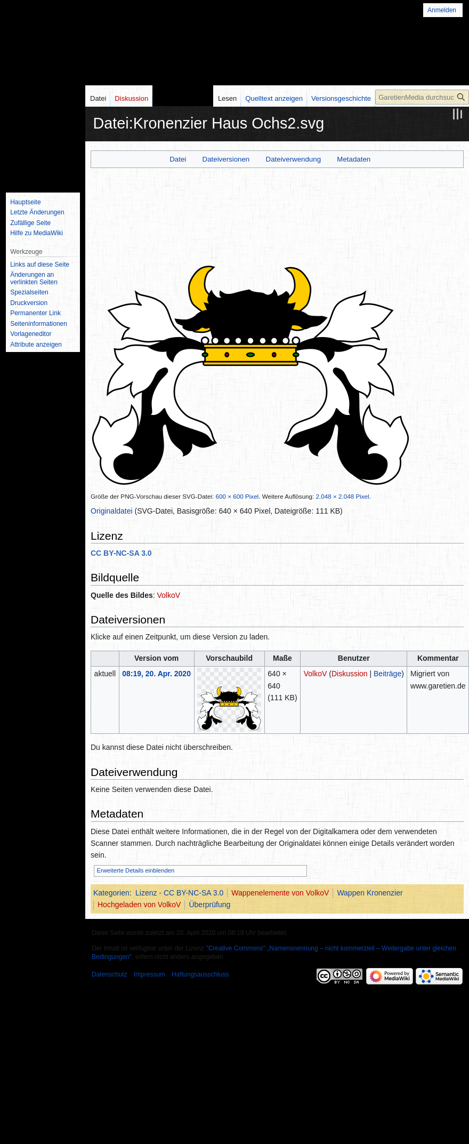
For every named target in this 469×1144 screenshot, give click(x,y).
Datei (177, 159)
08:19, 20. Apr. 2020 (156, 673)
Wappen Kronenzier (369, 893)
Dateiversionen (226, 159)
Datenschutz (109, 974)
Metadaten (353, 159)
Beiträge (387, 673)
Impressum (149, 974)
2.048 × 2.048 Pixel (342, 496)
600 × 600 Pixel (237, 496)
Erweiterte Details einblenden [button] (136, 870)
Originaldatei (112, 511)
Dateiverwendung (293, 159)
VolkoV (169, 595)
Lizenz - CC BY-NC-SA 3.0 (179, 893)
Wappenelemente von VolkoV (280, 893)
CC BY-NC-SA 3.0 (121, 553)
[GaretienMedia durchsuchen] (422, 97)
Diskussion (349, 673)
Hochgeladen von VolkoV (139, 904)
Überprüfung (209, 904)
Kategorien (111, 893)
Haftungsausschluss (200, 974)
